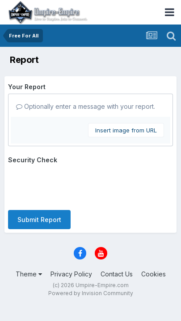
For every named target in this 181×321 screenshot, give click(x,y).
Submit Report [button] (39, 219)
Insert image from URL (126, 130)
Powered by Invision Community (90, 293)
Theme (29, 274)
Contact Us (117, 274)
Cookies (153, 274)
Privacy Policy (71, 274)
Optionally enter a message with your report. (85, 106)
